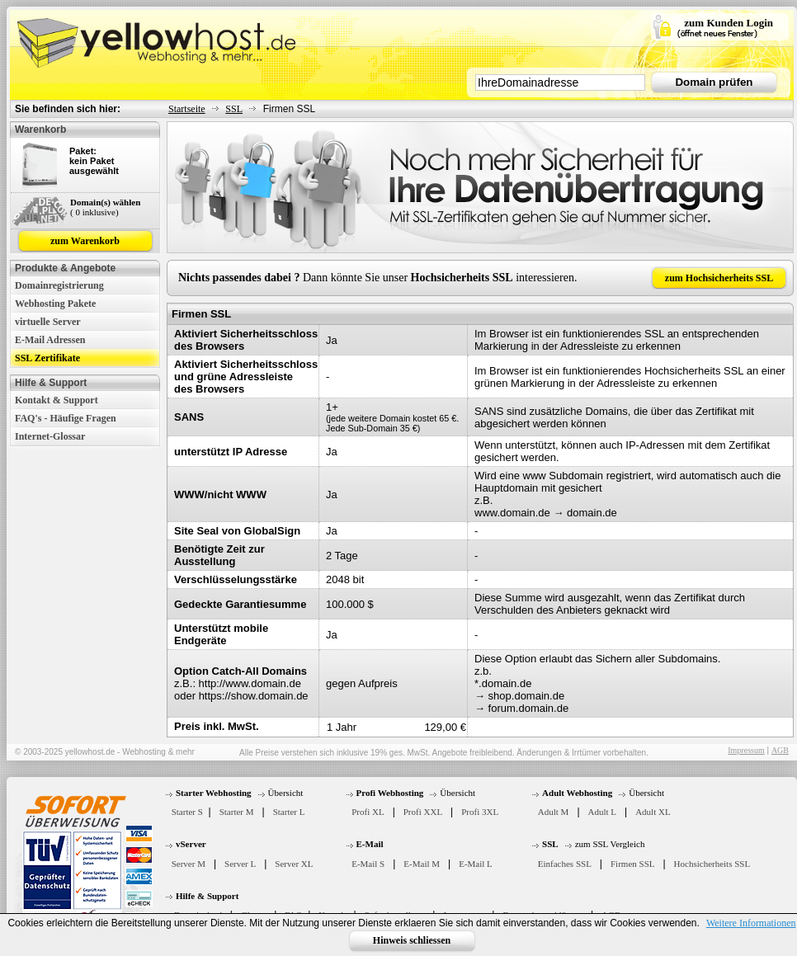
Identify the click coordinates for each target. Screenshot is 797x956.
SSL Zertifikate (47, 358)
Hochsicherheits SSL (712, 864)
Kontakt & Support (56, 400)
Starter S (187, 812)
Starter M (236, 812)
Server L (240, 864)
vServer (191, 844)
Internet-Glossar (50, 436)
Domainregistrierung (59, 285)
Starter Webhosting (214, 793)
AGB (780, 750)
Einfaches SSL (565, 864)
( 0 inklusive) (94, 212)
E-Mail (370, 844)
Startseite (186, 109)
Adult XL (652, 812)
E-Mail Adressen (50, 340)
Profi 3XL (479, 812)
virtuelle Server (48, 321)
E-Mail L (476, 864)
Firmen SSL (632, 864)
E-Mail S (367, 864)
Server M (188, 864)
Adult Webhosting (577, 793)
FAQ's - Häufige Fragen (65, 418)
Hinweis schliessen (411, 940)
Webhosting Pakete (55, 303)
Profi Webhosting (390, 793)
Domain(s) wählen (105, 202)
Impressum (746, 750)
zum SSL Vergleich (610, 844)
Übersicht (286, 793)
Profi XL (367, 812)
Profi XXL (422, 812)
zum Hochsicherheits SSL (719, 278)
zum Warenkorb (85, 241)
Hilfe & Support (207, 896)
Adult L (602, 812)
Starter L (289, 812)
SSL (234, 109)
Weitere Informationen (751, 923)
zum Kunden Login (728, 22)
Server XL (294, 864)
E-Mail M (421, 864)
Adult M (553, 812)
